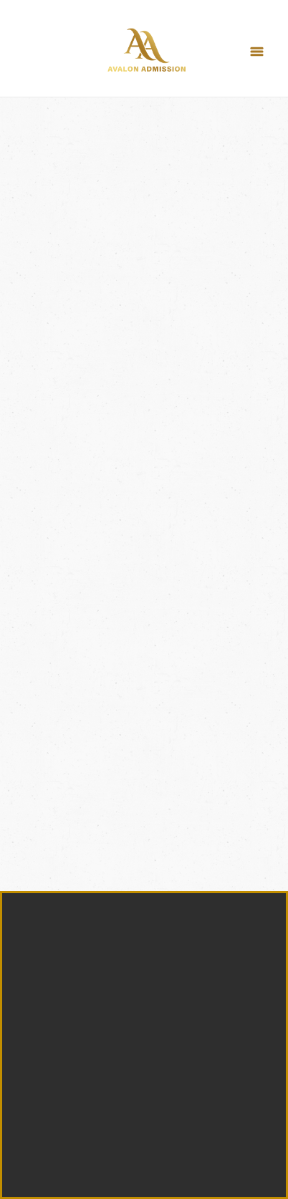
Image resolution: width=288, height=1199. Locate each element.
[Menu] (256, 51)
